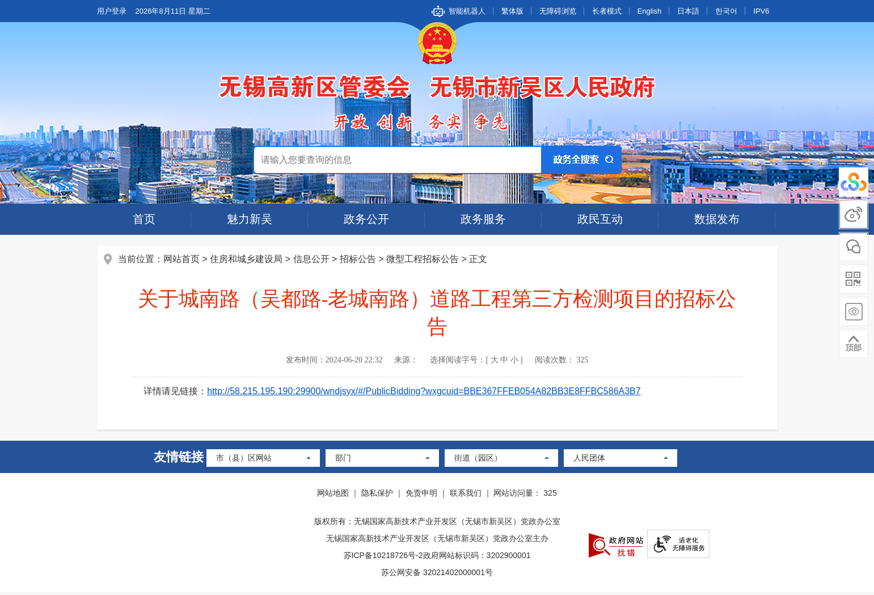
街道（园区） (478, 460)
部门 (343, 460)
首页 (144, 219)
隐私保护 (377, 495)
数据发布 (717, 219)
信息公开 (312, 260)
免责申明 (421, 495)
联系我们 (466, 495)
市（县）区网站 (244, 460)
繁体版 (512, 11)
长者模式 (607, 11)
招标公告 (359, 260)
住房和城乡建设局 (248, 260)
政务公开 (366, 219)
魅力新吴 (249, 219)
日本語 (688, 11)
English (649, 11)
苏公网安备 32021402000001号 (437, 575)
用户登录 (111, 11)
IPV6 (761, 11)
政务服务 (483, 219)
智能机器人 (467, 11)
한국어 (726, 11)
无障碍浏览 (557, 11)
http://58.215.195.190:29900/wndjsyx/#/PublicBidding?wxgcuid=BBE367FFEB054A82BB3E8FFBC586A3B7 (426, 392)
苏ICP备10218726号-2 (383, 558)
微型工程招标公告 (423, 260)
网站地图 (333, 495)
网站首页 (183, 260)
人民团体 (589, 460)
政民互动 (600, 219)
